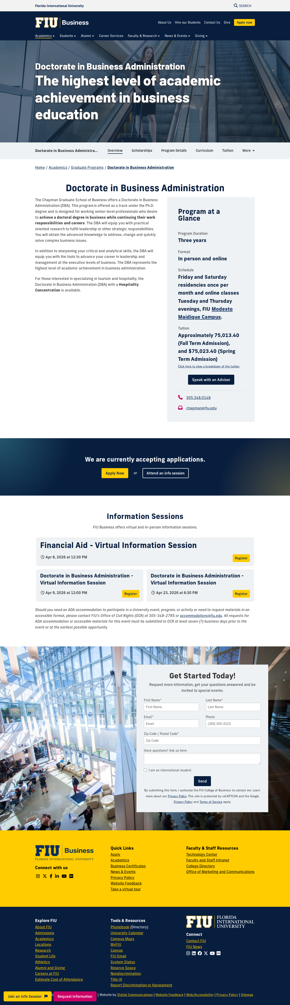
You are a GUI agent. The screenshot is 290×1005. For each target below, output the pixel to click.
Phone (210, 717)
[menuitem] (45, 36)
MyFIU (116, 944)
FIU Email (118, 956)
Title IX (116, 979)
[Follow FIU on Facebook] (201, 953)
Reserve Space (123, 968)
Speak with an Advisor (211, 379)
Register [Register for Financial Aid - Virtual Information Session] (241, 558)
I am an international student (167, 770)
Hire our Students (188, 22)
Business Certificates (128, 866)
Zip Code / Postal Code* (161, 734)
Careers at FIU (47, 973)
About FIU (43, 927)
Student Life (45, 956)
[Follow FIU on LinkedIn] (195, 953)
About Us (164, 22)
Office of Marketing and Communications (220, 871)
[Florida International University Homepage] (59, 6)
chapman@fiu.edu (201, 408)
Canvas (117, 950)
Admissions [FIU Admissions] (44, 933)
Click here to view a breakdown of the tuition (208, 366)
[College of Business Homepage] (62, 22)
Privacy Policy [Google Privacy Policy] (183, 802)
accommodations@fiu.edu (201, 615)
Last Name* (214, 700)
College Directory (200, 866)
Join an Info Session (28, 996)
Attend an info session (166, 473)
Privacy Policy (177, 796)
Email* (149, 717)
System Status (123, 962)
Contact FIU (196, 941)
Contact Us (212, 22)
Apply (115, 854)
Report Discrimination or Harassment (141, 985)
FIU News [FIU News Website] (194, 946)
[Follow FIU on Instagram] (189, 953)
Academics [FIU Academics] (44, 939)
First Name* (153, 700)
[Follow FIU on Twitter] (207, 953)
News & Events (123, 871)
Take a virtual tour (126, 889)
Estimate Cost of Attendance (59, 979)
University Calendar (127, 933)
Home (40, 167)
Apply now (244, 22)
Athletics (42, 962)
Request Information (75, 996)
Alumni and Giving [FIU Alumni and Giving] (50, 968)
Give (227, 22)
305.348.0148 (198, 397)
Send (202, 781)
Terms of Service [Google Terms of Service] (211, 802)
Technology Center (201, 854)
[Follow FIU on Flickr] (219, 953)
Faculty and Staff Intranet (207, 860)
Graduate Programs (87, 167)
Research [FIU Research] (43, 950)
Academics (58, 167)
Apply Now (115, 473)
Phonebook (120, 927)
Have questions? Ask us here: (165, 750)
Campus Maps (122, 939)
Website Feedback (126, 883)
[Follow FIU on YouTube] (213, 953)
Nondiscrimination (126, 973)
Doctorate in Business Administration (68, 150)
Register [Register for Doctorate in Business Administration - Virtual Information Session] (130, 594)
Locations (43, 944)
